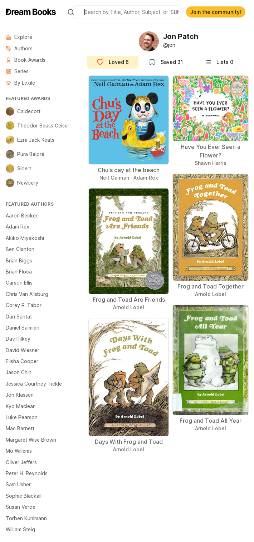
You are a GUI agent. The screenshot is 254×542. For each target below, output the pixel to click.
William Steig (20, 529)
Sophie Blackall (23, 496)
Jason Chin (18, 372)
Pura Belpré (25, 154)
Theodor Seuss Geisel (37, 125)
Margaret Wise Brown (31, 440)
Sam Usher (18, 484)
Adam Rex (17, 227)
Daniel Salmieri (22, 328)
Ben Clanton (20, 249)
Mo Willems (19, 451)
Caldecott (23, 111)
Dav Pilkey (18, 339)
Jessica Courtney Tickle (34, 384)
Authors (19, 48)
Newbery (22, 183)
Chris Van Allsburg (27, 294)
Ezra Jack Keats (30, 140)
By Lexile (20, 83)
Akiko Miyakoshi (25, 238)
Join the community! (215, 12)
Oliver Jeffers (21, 462)
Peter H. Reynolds (27, 473)
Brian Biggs (19, 260)
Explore (19, 37)
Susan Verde (20, 507)
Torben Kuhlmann (26, 518)
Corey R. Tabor (23, 305)
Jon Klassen (20, 395)
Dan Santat (19, 316)
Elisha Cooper (22, 361)
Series (17, 71)
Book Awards (25, 60)
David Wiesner (22, 350)
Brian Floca (19, 272)
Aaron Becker (22, 215)
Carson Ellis (19, 283)
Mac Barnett (20, 428)
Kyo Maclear (20, 406)
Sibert (18, 168)
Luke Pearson (22, 417)
